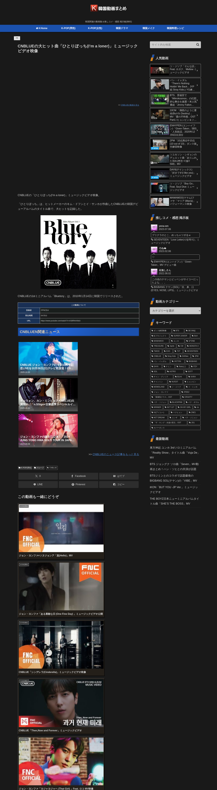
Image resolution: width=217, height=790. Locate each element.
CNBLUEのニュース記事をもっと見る (115, 454)
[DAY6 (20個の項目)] (156, 366)
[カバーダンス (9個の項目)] (175, 428)
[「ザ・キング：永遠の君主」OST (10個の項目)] (168, 422)
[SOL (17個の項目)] (157, 371)
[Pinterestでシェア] (78, 484)
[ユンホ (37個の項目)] (177, 341)
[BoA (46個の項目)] (195, 336)
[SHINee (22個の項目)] (184, 356)
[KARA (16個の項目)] (193, 377)
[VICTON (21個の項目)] (178, 361)
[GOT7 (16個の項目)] (192, 371)
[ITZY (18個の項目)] (195, 366)
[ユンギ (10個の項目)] (174, 417)
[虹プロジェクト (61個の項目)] (159, 336)
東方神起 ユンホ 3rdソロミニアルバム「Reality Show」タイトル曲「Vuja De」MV (175, 452)
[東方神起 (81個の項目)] (192, 330)
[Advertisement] (78, 77)
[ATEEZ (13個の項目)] (190, 392)
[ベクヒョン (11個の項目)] (178, 412)
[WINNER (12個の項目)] (156, 407)
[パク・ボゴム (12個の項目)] (193, 402)
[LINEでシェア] (38, 484)
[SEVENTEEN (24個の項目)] (192, 351)
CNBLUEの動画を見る (130, 105)
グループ (39, 468)
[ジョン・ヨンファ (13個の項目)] (164, 392)
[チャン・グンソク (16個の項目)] (161, 377)
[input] (175, 44)
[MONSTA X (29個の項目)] (193, 346)
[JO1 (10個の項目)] (194, 422)
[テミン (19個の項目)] (168, 366)
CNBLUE (52, 468)
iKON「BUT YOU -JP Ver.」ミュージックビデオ (174, 490)
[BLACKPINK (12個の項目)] (176, 402)
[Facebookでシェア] (78, 476)
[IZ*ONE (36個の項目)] (192, 341)
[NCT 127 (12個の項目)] (169, 407)
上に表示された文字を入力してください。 (44, 697)
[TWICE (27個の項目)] (156, 351)
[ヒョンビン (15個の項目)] (192, 382)
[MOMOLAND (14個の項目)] (159, 387)
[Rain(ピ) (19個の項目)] (182, 366)
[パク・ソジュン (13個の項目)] (159, 402)
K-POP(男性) (25, 468)
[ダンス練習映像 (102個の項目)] (160, 330)
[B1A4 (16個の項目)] (180, 377)
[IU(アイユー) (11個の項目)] (159, 412)
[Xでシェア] (38, 476)
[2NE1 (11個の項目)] (194, 412)
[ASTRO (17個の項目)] (175, 371)
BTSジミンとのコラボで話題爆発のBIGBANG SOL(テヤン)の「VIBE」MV (173, 478)
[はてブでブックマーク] (119, 476)
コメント (25, 709)
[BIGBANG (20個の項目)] (192, 361)
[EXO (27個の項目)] (168, 351)
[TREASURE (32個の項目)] (158, 346)
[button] (119, 484)
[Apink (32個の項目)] (171, 346)
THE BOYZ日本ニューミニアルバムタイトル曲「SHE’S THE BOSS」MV (174, 501)
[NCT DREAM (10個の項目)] (159, 417)
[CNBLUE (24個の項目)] (156, 356)
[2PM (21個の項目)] (195, 356)
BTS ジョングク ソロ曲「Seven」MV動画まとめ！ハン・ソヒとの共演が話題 (174, 466)
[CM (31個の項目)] (181, 346)
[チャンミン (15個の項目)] (158, 382)
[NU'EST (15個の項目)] (175, 382)
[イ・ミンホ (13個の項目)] (192, 387)
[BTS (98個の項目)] (178, 330)
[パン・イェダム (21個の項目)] (160, 361)
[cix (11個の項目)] (196, 407)
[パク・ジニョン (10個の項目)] (190, 417)
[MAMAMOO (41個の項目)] (159, 341)
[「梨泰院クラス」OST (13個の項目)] (165, 397)
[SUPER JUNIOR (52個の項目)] (180, 336)
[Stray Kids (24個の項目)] (171, 356)
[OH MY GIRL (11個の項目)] (184, 407)
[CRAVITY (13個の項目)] (190, 397)
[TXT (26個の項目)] (178, 351)
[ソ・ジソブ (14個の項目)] (176, 387)
